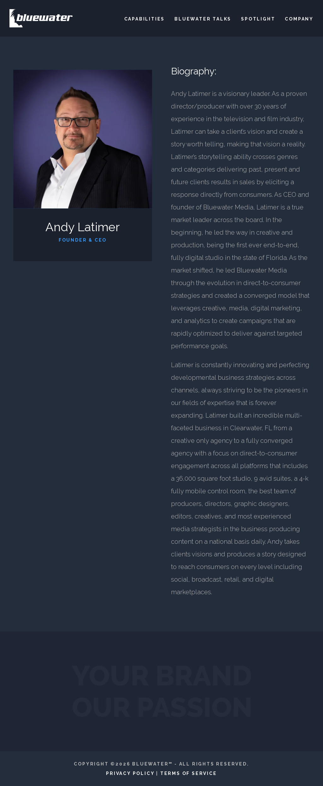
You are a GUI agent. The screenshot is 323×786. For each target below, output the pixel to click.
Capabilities (144, 18)
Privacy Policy (130, 773)
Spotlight (258, 18)
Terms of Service (188, 773)
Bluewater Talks (202, 18)
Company (299, 18)
